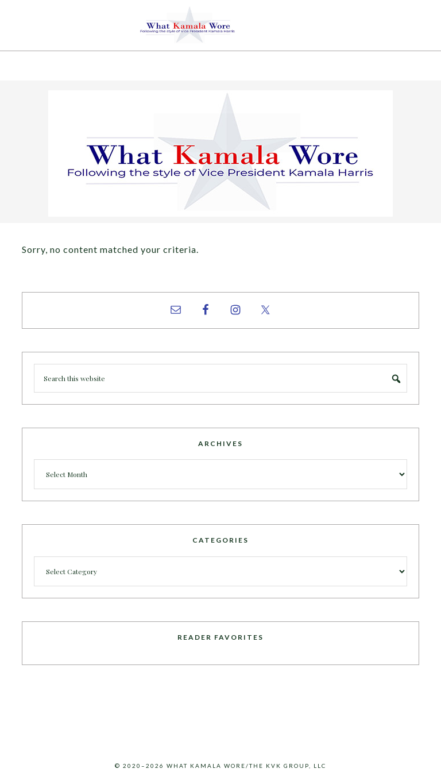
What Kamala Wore (220, 25)
